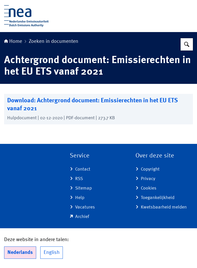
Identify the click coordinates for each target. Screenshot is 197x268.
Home (13, 41)
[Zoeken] (187, 44)
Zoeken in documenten (53, 41)
